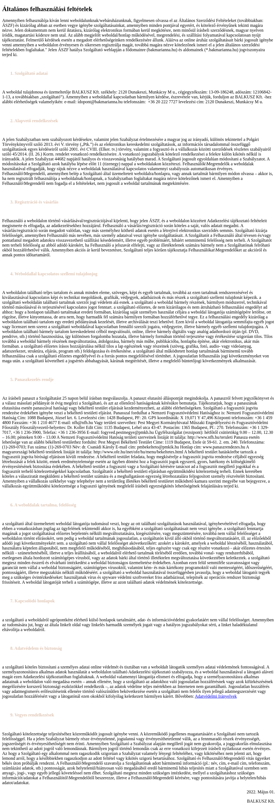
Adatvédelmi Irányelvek (216, 696)
